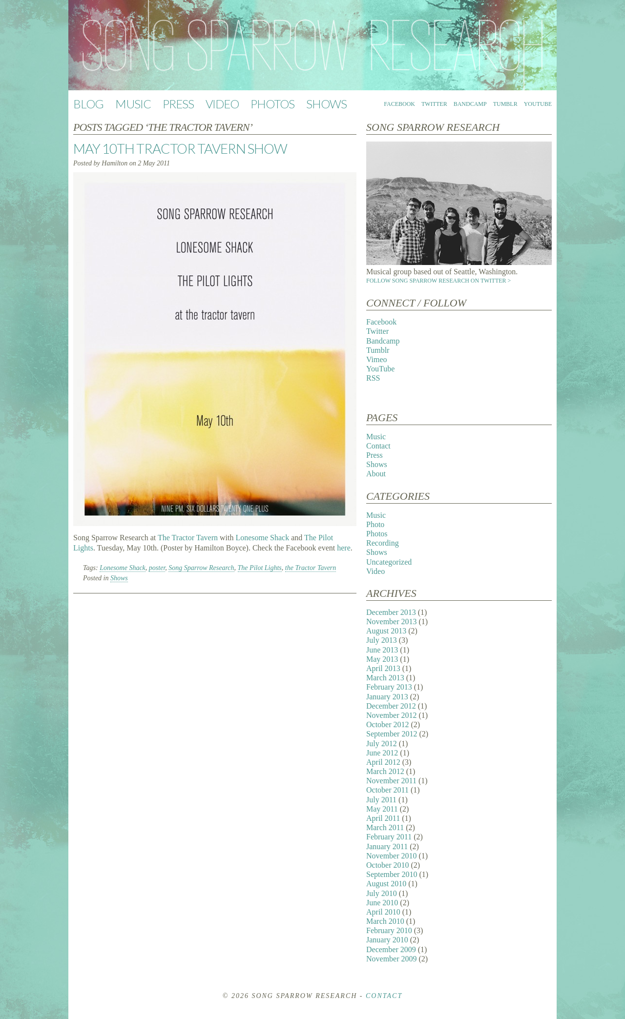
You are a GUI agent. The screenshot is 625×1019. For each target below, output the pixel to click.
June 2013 (382, 650)
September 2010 (391, 874)
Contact (378, 446)
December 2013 (391, 612)
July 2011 (381, 799)
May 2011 (382, 809)
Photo (375, 524)
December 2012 (391, 706)
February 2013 (389, 687)
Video (222, 104)
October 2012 (387, 724)
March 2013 (385, 677)
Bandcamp (470, 104)
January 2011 (387, 846)
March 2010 (385, 921)
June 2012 (382, 753)
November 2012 (391, 715)
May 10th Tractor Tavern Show (180, 148)
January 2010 (387, 940)
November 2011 (391, 780)
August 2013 (386, 631)
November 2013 (391, 621)
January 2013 (387, 697)
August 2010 (386, 883)
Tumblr (505, 104)
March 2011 (385, 827)
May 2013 (382, 659)
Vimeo (376, 359)
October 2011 (387, 790)
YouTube (538, 104)
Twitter (434, 104)
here (344, 548)
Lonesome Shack (262, 537)
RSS (373, 378)
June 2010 (382, 902)
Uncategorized (389, 562)
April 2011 (383, 818)
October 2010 (387, 865)
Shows (326, 104)
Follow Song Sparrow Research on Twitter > (438, 280)
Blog (88, 104)
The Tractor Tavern (188, 537)
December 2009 (391, 949)
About (376, 473)
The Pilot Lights (260, 567)
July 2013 (381, 640)
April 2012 (383, 762)
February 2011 (389, 837)
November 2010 (391, 856)
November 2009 (391, 959)
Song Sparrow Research (201, 567)
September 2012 (391, 734)
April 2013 (383, 668)
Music (133, 104)
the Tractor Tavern (310, 567)
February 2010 (389, 930)
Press (178, 104)
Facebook (399, 104)
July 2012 (381, 743)
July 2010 (381, 893)
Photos (272, 104)
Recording (382, 543)
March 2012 (385, 771)
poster (157, 567)
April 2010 (383, 912)
